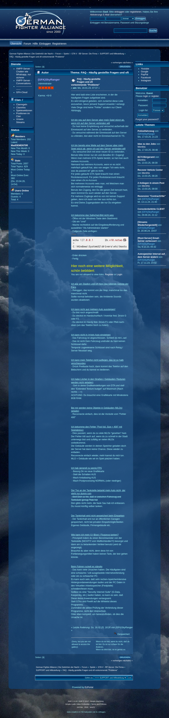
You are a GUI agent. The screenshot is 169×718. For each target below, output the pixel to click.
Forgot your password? (147, 119)
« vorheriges (116, 62)
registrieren (135, 12)
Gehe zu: (89, 678)
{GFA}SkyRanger (49, 79)
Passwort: (143, 105)
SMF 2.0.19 (72, 701)
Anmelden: (142, 100)
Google (144, 71)
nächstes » (128, 62)
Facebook (146, 77)
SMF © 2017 (84, 701)
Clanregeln (21, 104)
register (155, 96)
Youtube (145, 68)
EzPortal (89, 687)
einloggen (119, 12)
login (145, 96)
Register (109, 274)
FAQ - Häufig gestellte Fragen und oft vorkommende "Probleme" (86, 82)
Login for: (143, 110)
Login (119, 274)
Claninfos (21, 107)
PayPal (144, 74)
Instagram (146, 80)
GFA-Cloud (21, 92)
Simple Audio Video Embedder (77, 704)
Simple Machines (97, 701)
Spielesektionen (24, 110)
